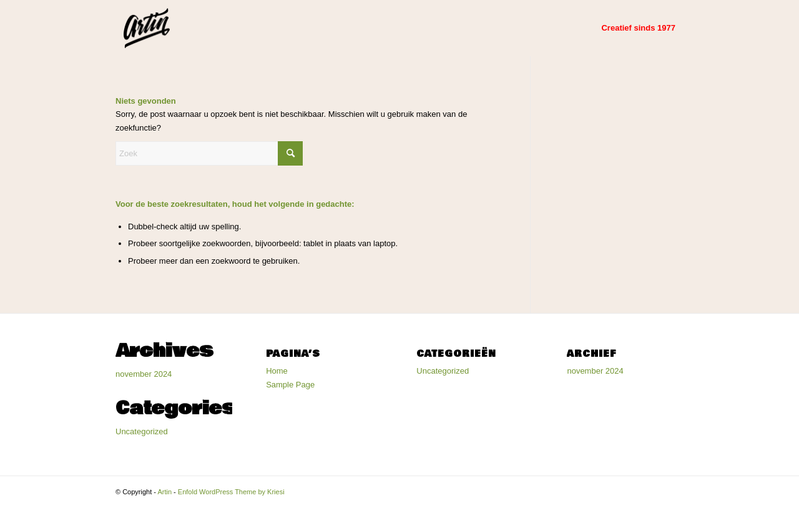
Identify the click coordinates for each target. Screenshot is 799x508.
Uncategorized (141, 431)
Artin (164, 492)
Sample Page (290, 384)
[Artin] (146, 28)
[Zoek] (209, 153)
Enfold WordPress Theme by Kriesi (231, 492)
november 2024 (143, 374)
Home (277, 371)
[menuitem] (638, 28)
